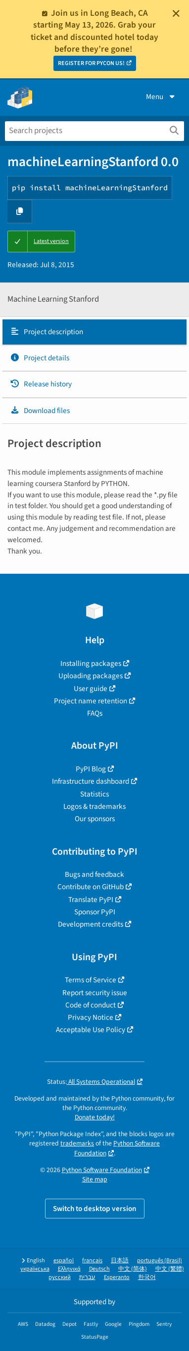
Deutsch (99, 1269)
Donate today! (95, 1117)
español (63, 1260)
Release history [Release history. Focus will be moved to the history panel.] (41, 384)
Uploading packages (90, 675)
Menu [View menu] (161, 96)
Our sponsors (95, 818)
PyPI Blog (91, 768)
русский (59, 1277)
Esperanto (117, 1277)
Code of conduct (90, 1005)
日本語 (120, 1260)
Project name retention (90, 700)
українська (34, 1269)
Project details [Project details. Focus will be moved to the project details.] (39, 357)
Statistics (94, 794)
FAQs (94, 713)
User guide (90, 688)
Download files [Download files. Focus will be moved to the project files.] (40, 410)
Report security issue (94, 992)
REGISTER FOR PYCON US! (91, 63)
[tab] (94, 332)
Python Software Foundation (102, 1170)
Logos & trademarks (94, 806)
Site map (94, 1179)
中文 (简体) (132, 1269)
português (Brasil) (159, 1260)
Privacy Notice (90, 1017)
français (92, 1260)
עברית (87, 1277)
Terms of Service (90, 979)
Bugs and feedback (94, 874)
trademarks (77, 1143)
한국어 (147, 1277)
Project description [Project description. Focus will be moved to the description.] (46, 331)
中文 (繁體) (169, 1269)
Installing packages (90, 663)
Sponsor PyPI (94, 911)
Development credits (90, 924)
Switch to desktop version (95, 1208)
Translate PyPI (90, 899)
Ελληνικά (69, 1269)
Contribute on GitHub (90, 886)
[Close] (176, 13)
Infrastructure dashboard (90, 781)
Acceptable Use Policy (90, 1029)
